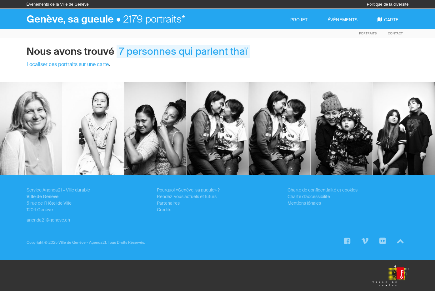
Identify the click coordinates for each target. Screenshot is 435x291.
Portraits (368, 33)
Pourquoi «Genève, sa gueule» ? (188, 190)
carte (388, 20)
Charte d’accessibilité (309, 196)
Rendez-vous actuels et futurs (187, 196)
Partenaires (168, 203)
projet (299, 20)
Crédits (164, 209)
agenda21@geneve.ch (48, 220)
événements (343, 20)
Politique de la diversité (388, 4)
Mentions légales (304, 203)
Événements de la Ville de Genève (58, 4)
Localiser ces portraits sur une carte (68, 64)
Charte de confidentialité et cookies (323, 190)
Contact (395, 33)
